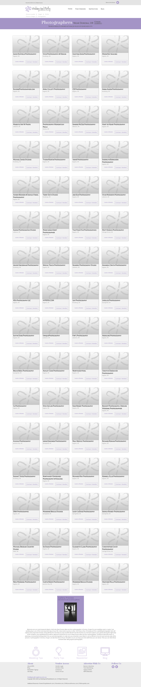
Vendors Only (59, 668)
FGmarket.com (59, 683)
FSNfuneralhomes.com (71, 683)
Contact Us (58, 670)
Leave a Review (19, 61)
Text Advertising (88, 668)
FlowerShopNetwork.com (46, 683)
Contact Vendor (32, 62)
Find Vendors (80, 9)
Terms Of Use (59, 671)
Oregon (40, 14)
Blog (102, 9)
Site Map (30, 671)
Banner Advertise (89, 666)
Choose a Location (30, 14)
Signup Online (88, 670)
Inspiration (93, 9)
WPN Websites (88, 671)
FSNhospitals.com (84, 683)
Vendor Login (39, 2)
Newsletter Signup (110, 2)
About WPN (30, 666)
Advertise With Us (30, 2)
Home (70, 9)
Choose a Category (30, 16)
